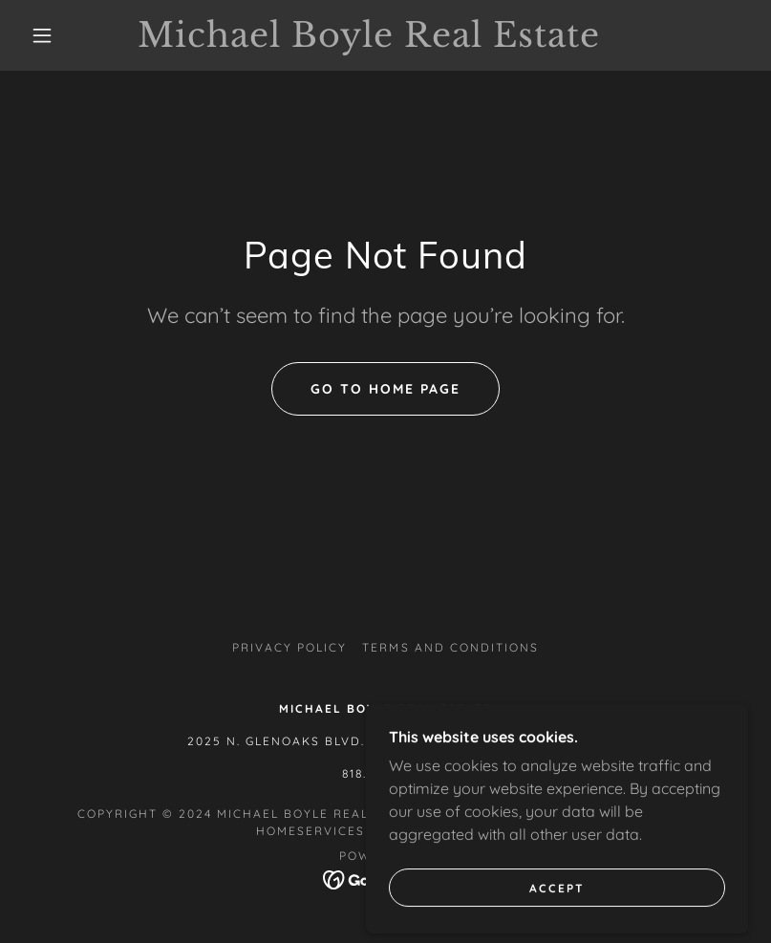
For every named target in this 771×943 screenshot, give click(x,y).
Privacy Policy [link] (289, 647)
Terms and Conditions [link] (450, 647)
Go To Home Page (385, 388)
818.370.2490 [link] (385, 773)
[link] (368, 41)
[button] (42, 35)
